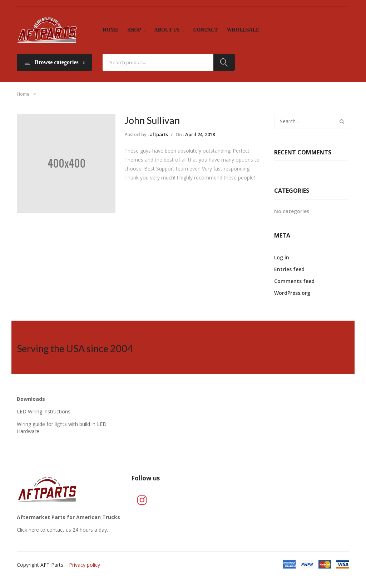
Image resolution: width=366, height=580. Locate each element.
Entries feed (289, 269)
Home (23, 94)
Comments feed (294, 281)
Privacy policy (84, 564)
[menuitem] (110, 30)
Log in (281, 257)
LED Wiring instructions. (44, 411)
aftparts (159, 134)
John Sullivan (152, 120)
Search (224, 62)
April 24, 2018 (200, 134)
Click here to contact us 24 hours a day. (62, 529)
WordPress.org (292, 292)
